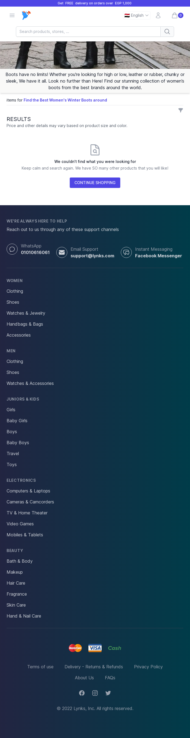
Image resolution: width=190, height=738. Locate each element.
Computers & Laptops (28, 491)
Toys (12, 464)
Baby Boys (18, 442)
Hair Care (16, 583)
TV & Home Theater (27, 513)
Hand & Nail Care (24, 616)
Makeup (15, 572)
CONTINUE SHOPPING (95, 182)
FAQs (110, 677)
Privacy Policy (148, 666)
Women (15, 280)
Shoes (13, 302)
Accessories (19, 335)
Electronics (21, 480)
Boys (12, 431)
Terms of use (40, 666)
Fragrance (17, 594)
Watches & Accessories (30, 383)
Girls (11, 409)
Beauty (15, 550)
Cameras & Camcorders (30, 502)
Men (11, 350)
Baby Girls (17, 420)
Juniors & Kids (23, 399)
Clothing (15, 291)
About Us (84, 677)
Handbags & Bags (25, 324)
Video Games (20, 523)
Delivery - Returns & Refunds (94, 666)
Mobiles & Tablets (25, 534)
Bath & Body (20, 561)
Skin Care (16, 605)
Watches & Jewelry (26, 313)
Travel (13, 453)
